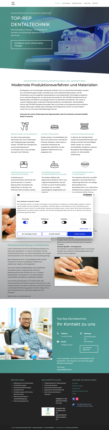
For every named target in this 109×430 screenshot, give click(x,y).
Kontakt (95, 3)
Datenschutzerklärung (80, 391)
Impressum (76, 388)
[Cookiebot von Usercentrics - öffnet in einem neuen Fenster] (84, 195)
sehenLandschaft (72, 427)
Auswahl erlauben (54, 234)
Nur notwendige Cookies (29, 234)
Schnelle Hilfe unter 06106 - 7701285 (29, 44)
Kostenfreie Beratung (87, 349)
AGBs (74, 394)
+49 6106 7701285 (66, 336)
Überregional (77, 3)
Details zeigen (84, 228)
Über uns (87, 3)
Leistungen (66, 3)
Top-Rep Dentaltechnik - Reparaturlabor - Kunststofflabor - (36, 427)
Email (63, 342)
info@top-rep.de (66, 345)
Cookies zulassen (79, 234)
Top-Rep (57, 3)
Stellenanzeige (77, 386)
